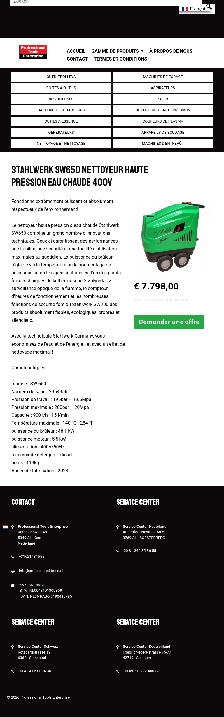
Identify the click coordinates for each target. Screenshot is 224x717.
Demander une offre (169, 322)
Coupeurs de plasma (163, 121)
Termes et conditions (120, 59)
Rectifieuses (61, 99)
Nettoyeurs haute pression (162, 110)
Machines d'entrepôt (163, 143)
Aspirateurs (163, 88)
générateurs (61, 132)
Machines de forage (163, 77)
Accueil (76, 51)
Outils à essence (61, 121)
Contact (77, 59)
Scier (163, 99)
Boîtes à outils (61, 88)
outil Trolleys (61, 77)
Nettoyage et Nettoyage (61, 143)
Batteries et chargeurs (61, 110)
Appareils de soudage (162, 132)
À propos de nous (170, 51)
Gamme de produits (115, 51)
